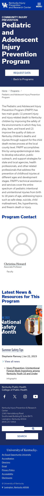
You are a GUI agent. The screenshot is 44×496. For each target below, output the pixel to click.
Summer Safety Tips (12, 350)
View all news (12, 361)
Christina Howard (15, 264)
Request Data (22, 72)
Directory (6, 462)
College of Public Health (14, 389)
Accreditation (8, 458)
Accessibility (7, 474)
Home (4, 91)
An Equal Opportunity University (16, 455)
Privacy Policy (8, 470)
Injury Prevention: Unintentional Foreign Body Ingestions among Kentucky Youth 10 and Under (23, 371)
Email (4, 466)
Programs (15, 91)
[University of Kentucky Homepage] (22, 450)
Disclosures (7, 478)
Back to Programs (23, 79)
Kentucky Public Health (14, 387)
